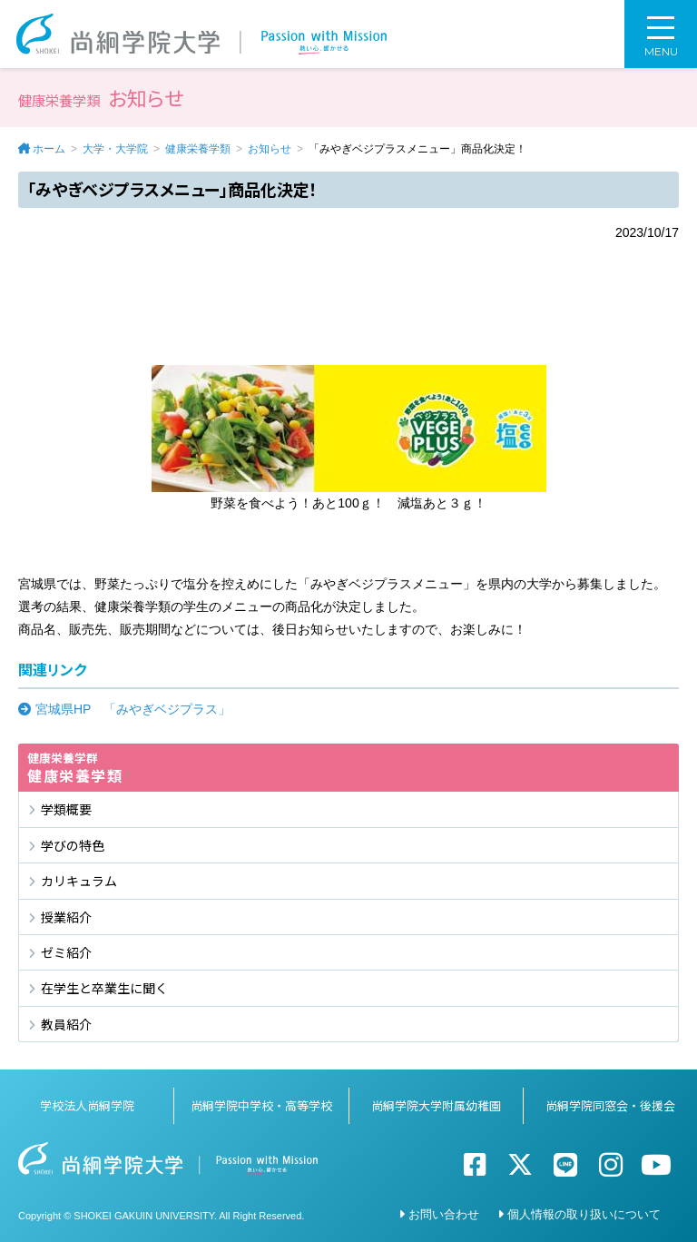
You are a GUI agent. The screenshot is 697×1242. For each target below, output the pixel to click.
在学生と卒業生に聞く (104, 988)
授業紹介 (66, 917)
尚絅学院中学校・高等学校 (261, 1105)
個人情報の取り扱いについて (584, 1214)
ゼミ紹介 (66, 952)
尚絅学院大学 (201, 34)
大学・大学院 (115, 149)
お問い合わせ (443, 1214)
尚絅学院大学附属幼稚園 (436, 1105)
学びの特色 (72, 845)
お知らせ (269, 149)
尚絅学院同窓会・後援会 (610, 1105)
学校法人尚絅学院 (87, 1105)
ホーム (49, 149)
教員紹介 (66, 1024)
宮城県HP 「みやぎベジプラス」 (133, 709)
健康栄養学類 (198, 149)
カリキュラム (79, 881)
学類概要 (66, 809)
